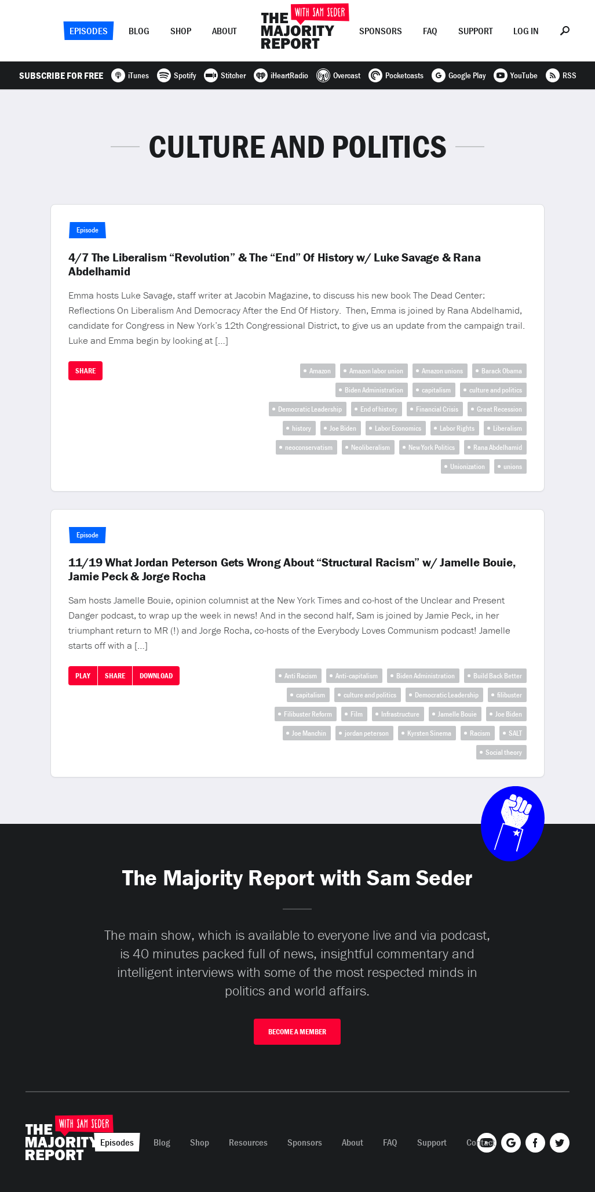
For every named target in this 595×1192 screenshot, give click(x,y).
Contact (480, 1142)
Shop (180, 30)
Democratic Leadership (310, 409)
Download (156, 676)
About (224, 30)
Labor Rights (457, 428)
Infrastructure (400, 714)
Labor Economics (398, 428)
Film (357, 714)
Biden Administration (374, 390)
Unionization (467, 466)
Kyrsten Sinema (429, 733)
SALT (515, 733)
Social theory (504, 752)
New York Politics (431, 447)
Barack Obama (501, 371)
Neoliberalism (370, 447)
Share (85, 371)
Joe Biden (343, 428)
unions (512, 466)
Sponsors (380, 30)
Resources (248, 1142)
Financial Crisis (437, 409)
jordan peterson (367, 733)
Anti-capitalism (356, 676)
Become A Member (297, 1032)
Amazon (320, 371)
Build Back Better (497, 676)
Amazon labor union (376, 371)
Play (82, 676)
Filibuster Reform (308, 714)
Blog (139, 30)
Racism (480, 733)
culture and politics (495, 390)
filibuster (509, 695)
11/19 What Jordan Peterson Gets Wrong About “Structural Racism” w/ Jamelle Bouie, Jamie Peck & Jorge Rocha (291, 569)
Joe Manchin (309, 733)
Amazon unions (442, 371)
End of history (378, 409)
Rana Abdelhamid (497, 447)
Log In (526, 30)
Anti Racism (300, 676)
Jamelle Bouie (457, 714)
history (301, 428)
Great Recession (499, 409)
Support (475, 30)
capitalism (436, 390)
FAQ (430, 30)
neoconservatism (309, 447)
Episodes (89, 30)
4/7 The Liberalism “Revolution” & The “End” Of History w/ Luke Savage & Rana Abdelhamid (274, 264)
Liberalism (507, 428)
